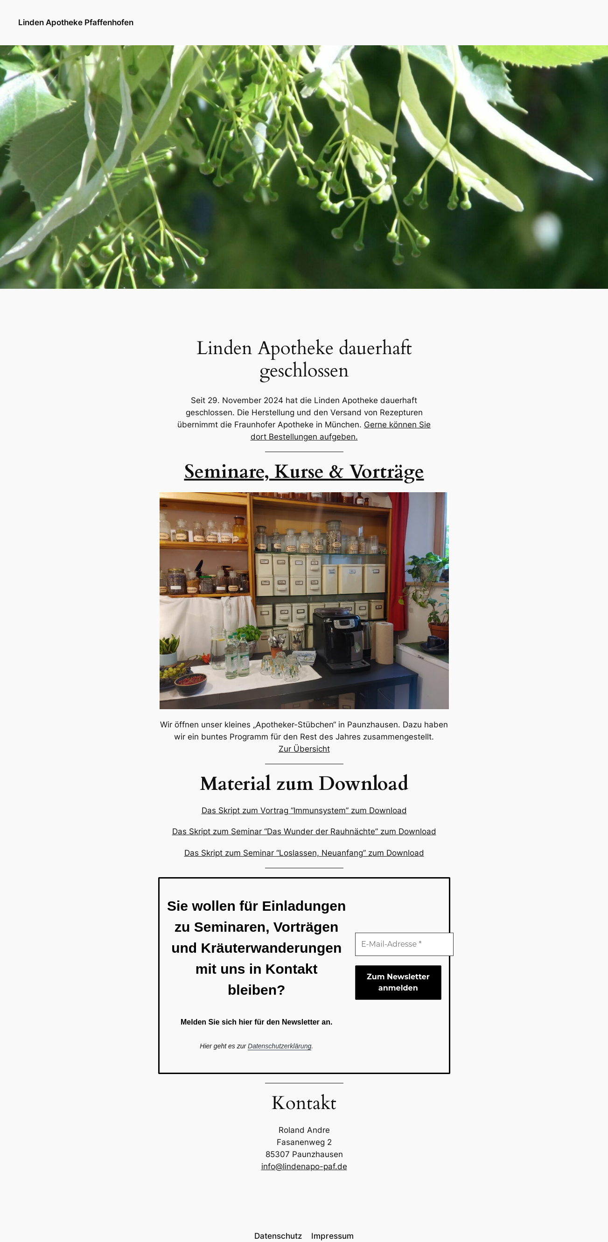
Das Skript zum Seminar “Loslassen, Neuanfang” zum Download (304, 853)
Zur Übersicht (304, 749)
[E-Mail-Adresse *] (404, 944)
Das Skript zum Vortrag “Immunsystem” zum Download (304, 810)
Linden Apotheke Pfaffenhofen (75, 22)
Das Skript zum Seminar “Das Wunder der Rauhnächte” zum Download (304, 831)
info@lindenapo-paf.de (304, 1166)
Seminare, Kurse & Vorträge (304, 472)
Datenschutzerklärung (279, 1046)
